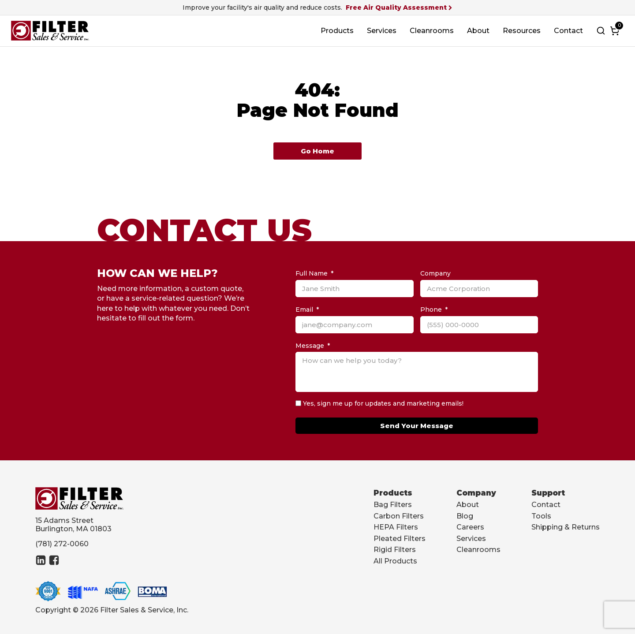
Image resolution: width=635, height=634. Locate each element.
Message (309, 346)
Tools (541, 516)
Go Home (317, 151)
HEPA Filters (396, 527)
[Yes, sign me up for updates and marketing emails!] (298, 403)
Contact (568, 30)
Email (304, 309)
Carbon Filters (399, 516)
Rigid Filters (395, 549)
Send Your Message (416, 425)
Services (381, 30)
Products (337, 30)
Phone (431, 309)
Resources (522, 30)
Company (435, 273)
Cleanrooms (432, 30)
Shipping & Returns (565, 527)
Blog (464, 516)
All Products (395, 561)
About (478, 30)
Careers (470, 527)
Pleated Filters (400, 538)
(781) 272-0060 (62, 544)
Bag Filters (393, 504)
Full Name (311, 273)
